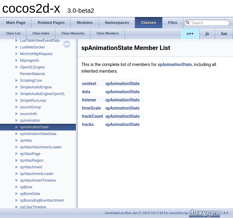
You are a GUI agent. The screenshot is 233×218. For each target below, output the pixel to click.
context (89, 83)
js (207, 33)
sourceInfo (28, 114)
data (86, 91)
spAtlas (26, 140)
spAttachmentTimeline (38, 180)
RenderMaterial (32, 74)
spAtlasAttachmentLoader (41, 147)
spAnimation (30, 120)
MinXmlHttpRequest (36, 54)
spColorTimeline (33, 207)
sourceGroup (30, 107)
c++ (190, 33)
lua (224, 33)
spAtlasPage (30, 154)
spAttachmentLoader (37, 174)
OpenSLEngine (32, 67)
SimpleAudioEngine (36, 87)
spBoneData (30, 194)
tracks (88, 124)
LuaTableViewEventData (40, 40)
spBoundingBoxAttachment (42, 200)
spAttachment (31, 167)
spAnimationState (34, 127)
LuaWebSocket (32, 47)
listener (89, 99)
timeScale (91, 108)
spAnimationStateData (38, 134)
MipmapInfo (29, 60)
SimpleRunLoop (33, 100)
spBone (26, 187)
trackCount (92, 116)
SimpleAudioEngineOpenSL (42, 94)
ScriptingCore (31, 80)
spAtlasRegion (31, 160)
